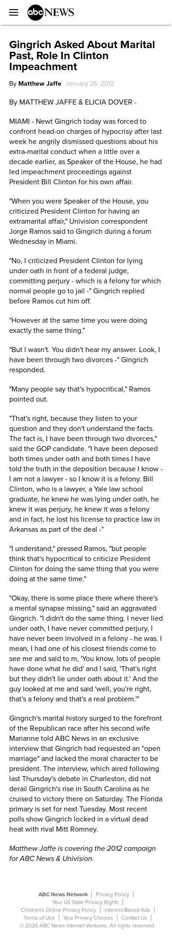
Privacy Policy (112, 894)
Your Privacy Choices (88, 918)
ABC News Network (63, 894)
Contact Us (134, 918)
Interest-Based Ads (127, 910)
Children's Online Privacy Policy (58, 910)
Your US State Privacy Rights (85, 902)
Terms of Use (39, 918)
